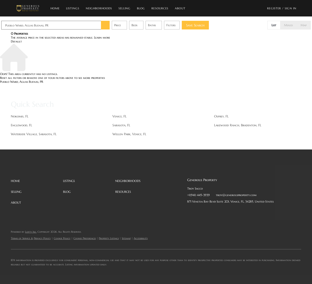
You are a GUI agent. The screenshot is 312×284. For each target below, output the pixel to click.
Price (127, 25)
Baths (161, 25)
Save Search (205, 25)
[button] (28, 8)
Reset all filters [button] (11, 78)
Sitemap (126, 238)
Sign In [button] (290, 8)
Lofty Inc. (31, 231)
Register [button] (274, 8)
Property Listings (109, 238)
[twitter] (208, 211)
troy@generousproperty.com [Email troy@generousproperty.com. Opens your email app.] (236, 195)
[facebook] (190, 211)
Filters (180, 25)
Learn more (102, 37)
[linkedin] (199, 211)
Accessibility (141, 238)
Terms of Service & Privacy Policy (31, 238)
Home (55, 8)
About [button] (180, 8)
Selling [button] (124, 8)
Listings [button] (72, 8)
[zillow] (216, 211)
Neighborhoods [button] (99, 8)
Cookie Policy (62, 238)
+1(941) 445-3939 (198, 195)
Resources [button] (159, 8)
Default (16, 41)
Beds (144, 25)
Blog (141, 8)
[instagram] (225, 211)
